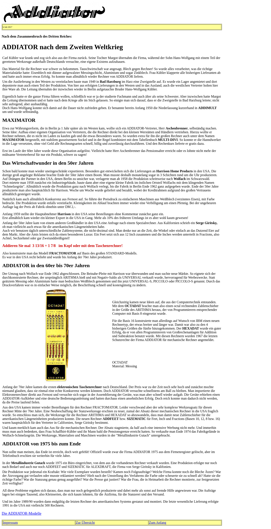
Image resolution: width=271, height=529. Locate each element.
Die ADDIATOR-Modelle (21, 513)
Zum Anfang (157, 522)
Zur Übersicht (85, 522)
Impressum (10, 522)
